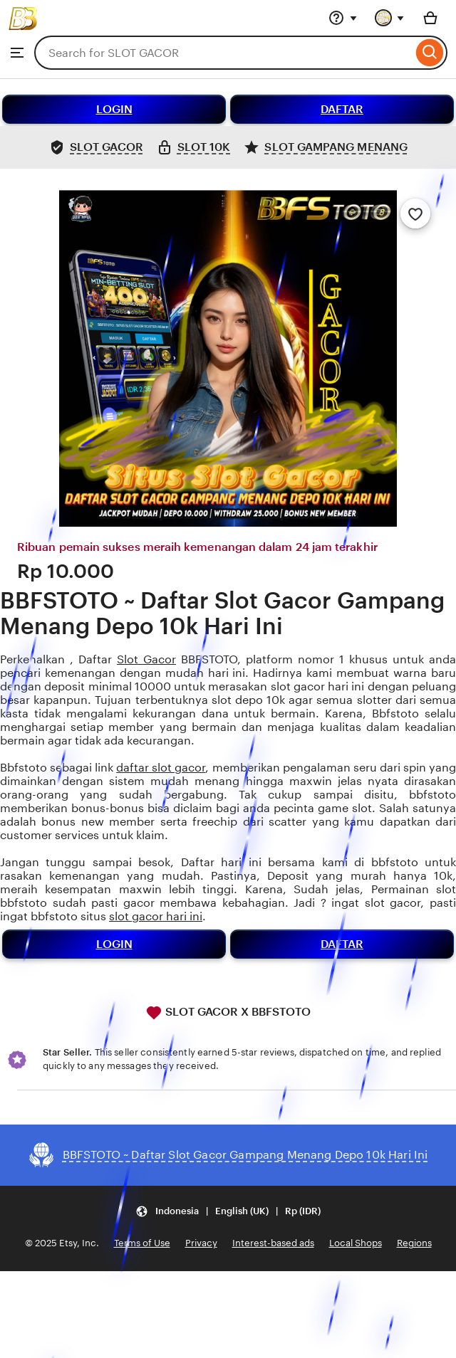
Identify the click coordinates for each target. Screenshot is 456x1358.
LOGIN (114, 109)
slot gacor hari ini (155, 916)
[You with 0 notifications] (389, 18)
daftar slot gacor (160, 767)
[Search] (430, 53)
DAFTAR (342, 109)
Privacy (201, 1243)
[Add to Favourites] (415, 213)
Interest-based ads (273, 1243)
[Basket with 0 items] (430, 18)
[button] (228, 1212)
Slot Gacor (146, 659)
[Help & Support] (342, 18)
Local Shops (355, 1243)
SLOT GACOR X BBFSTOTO (228, 1012)
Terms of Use (142, 1243)
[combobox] (223, 53)
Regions (414, 1243)
